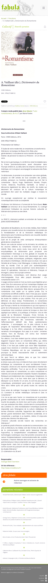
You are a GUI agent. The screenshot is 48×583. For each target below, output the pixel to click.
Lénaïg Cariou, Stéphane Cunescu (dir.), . (23, 518)
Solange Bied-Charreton (10, 462)
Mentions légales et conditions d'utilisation (12, 572)
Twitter (43, 580)
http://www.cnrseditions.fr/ (11, 468)
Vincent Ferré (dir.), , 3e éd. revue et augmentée (23, 495)
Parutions (12, 18)
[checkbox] (45, 27)
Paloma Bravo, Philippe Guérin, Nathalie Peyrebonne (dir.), (22, 501)
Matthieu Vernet (19, 106)
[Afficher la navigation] (43, 8)
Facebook (43, 578)
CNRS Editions (33, 106)
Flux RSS (43, 575)
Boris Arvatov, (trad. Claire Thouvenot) (19, 537)
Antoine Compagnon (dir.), (19, 558)
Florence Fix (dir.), (23, 525)
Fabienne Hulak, (16, 531)
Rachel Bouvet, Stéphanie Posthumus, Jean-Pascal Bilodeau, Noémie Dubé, (23, 510)
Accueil (3, 18)
